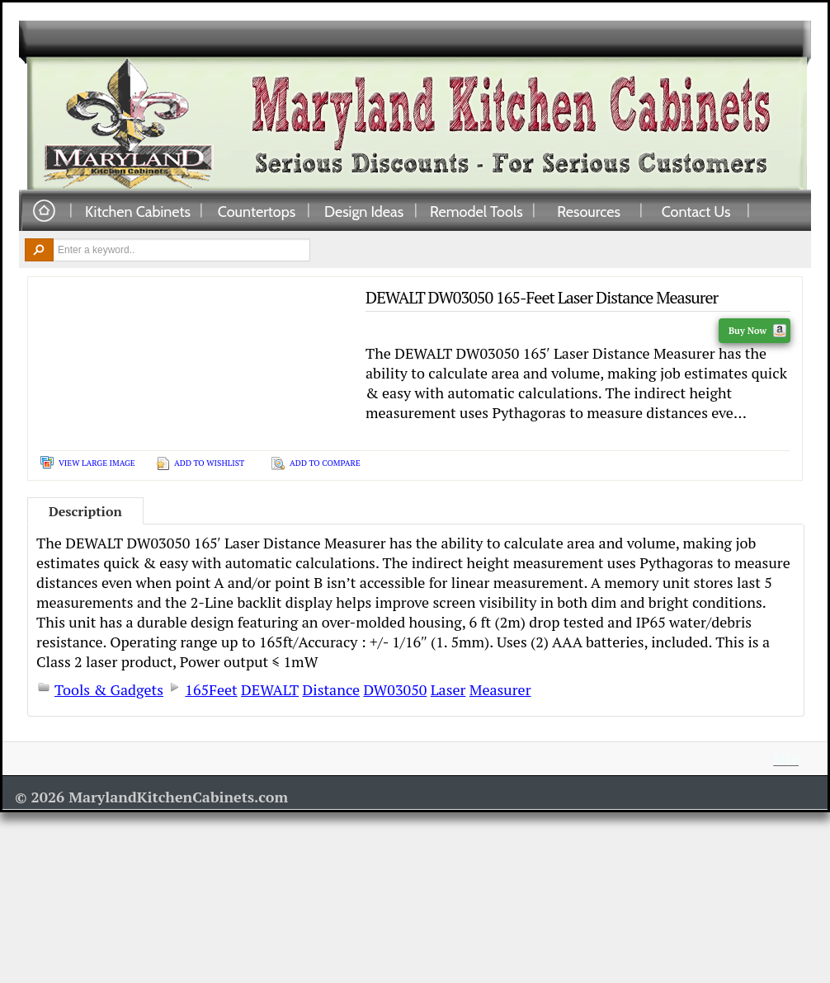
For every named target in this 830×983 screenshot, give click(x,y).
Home (43, 211)
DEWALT (270, 689)
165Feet (211, 689)
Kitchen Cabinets (138, 211)
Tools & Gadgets (108, 689)
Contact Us (696, 211)
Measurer (500, 689)
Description (85, 511)
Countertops (256, 211)
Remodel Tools (476, 211)
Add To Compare (325, 463)
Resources (588, 211)
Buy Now (757, 330)
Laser (448, 689)
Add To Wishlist (209, 463)
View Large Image (97, 463)
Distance (331, 689)
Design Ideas (363, 211)
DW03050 (395, 689)
